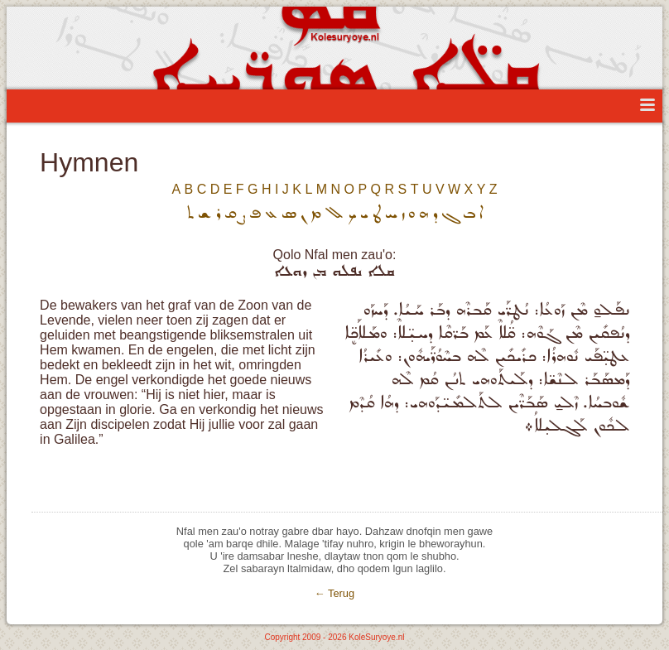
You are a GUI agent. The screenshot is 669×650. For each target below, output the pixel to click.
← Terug (334, 593)
